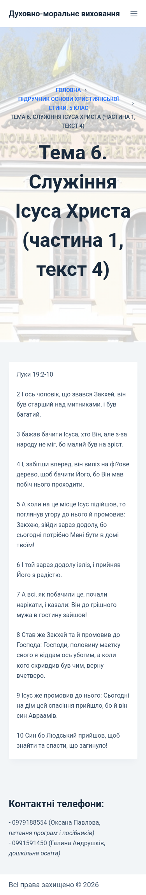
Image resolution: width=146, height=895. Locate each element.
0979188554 (29, 822)
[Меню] (133, 13)
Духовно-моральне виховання (64, 13)
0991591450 (29, 843)
